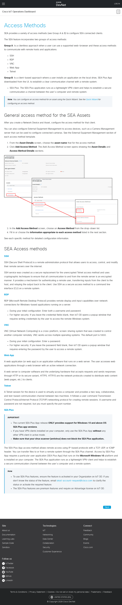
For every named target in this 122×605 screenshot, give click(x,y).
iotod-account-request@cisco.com (74, 481)
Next (107, 507)
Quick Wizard (92, 100)
